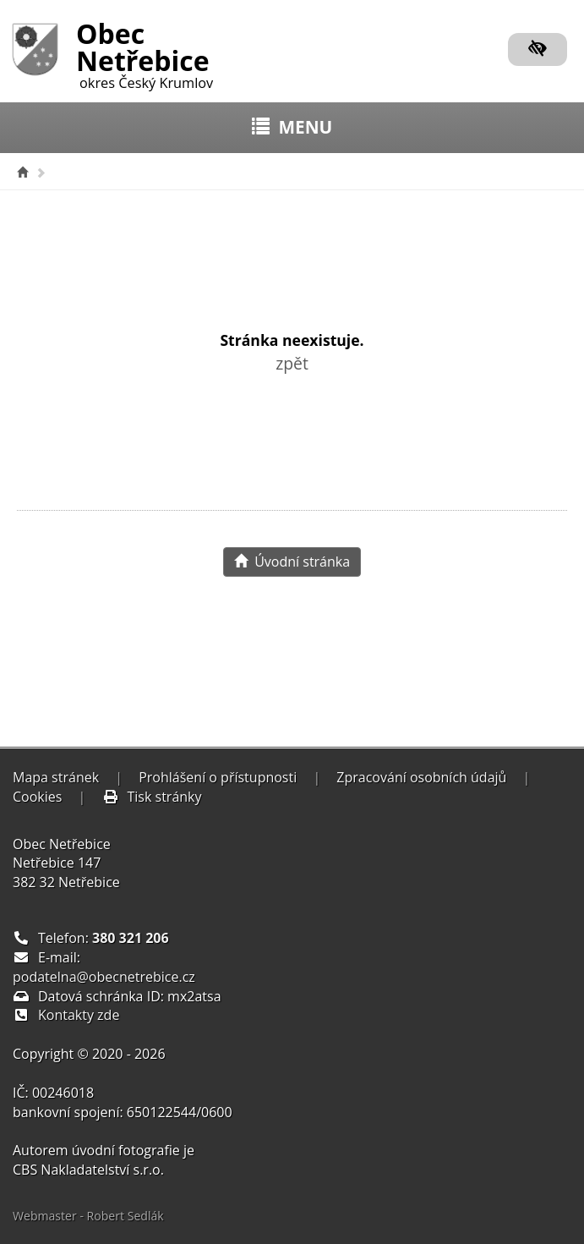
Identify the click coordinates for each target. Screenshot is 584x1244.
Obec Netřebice (144, 52)
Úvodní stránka (292, 561)
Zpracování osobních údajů (421, 777)
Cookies (37, 796)
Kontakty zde (78, 1015)
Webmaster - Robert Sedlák (88, 1216)
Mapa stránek (56, 777)
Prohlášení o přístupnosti (218, 777)
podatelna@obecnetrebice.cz (104, 976)
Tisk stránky (152, 796)
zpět (292, 363)
